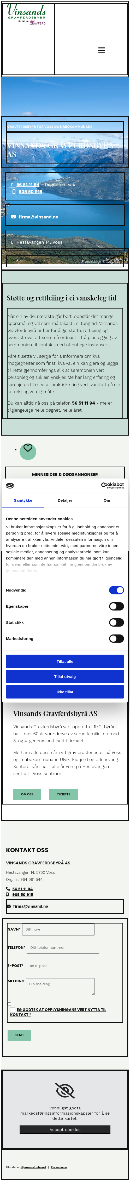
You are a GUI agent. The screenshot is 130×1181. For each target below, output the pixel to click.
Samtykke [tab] (23, 500)
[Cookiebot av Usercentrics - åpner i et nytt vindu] (101, 485)
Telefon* (17, 947)
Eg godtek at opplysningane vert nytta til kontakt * (58, 1012)
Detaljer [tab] (65, 500)
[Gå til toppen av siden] (26, 23)
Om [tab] (107, 500)
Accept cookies (65, 1129)
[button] (27, 794)
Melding (16, 981)
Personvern (59, 1167)
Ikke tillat (65, 691)
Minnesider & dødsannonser (65, 475)
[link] (65, 1091)
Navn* (14, 929)
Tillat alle (65, 661)
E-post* (16, 965)
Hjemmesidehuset (33, 1167)
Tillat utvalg (65, 676)
